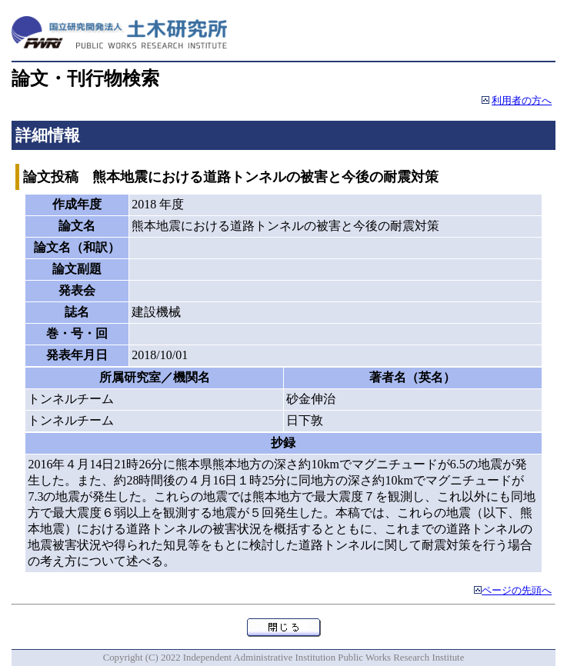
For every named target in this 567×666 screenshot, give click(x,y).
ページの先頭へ (517, 590)
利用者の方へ (522, 100)
